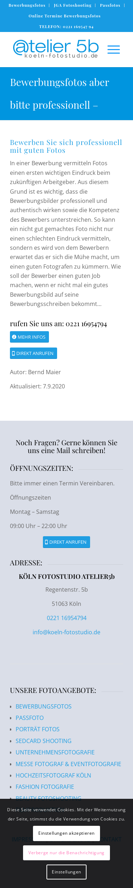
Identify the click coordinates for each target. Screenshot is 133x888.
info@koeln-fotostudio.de (66, 632)
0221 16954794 (67, 618)
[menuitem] (27, 5)
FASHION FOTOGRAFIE (45, 787)
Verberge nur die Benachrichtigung (66, 853)
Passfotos (110, 5)
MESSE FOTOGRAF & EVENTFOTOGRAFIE (68, 764)
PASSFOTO (30, 718)
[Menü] (110, 49)
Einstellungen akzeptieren (66, 833)
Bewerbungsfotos (27, 5)
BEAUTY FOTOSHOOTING (49, 798)
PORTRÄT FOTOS (38, 729)
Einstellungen (66, 872)
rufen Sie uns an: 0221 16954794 (58, 323)
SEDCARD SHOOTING (44, 741)
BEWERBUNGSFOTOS (44, 706)
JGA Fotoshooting (73, 5)
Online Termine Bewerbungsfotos (65, 15)
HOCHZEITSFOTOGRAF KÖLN (53, 775)
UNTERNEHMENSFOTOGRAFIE (55, 752)
